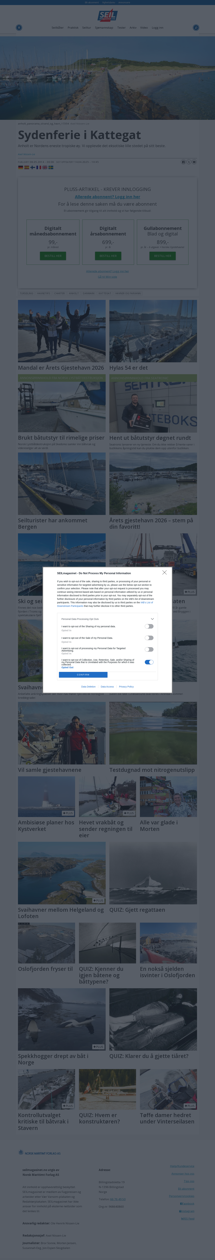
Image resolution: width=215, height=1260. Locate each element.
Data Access (107, 686)
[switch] (149, 626)
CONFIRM (83, 675)
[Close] (165, 573)
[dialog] (107, 630)
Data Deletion (88, 686)
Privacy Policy (126, 686)
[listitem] (107, 619)
